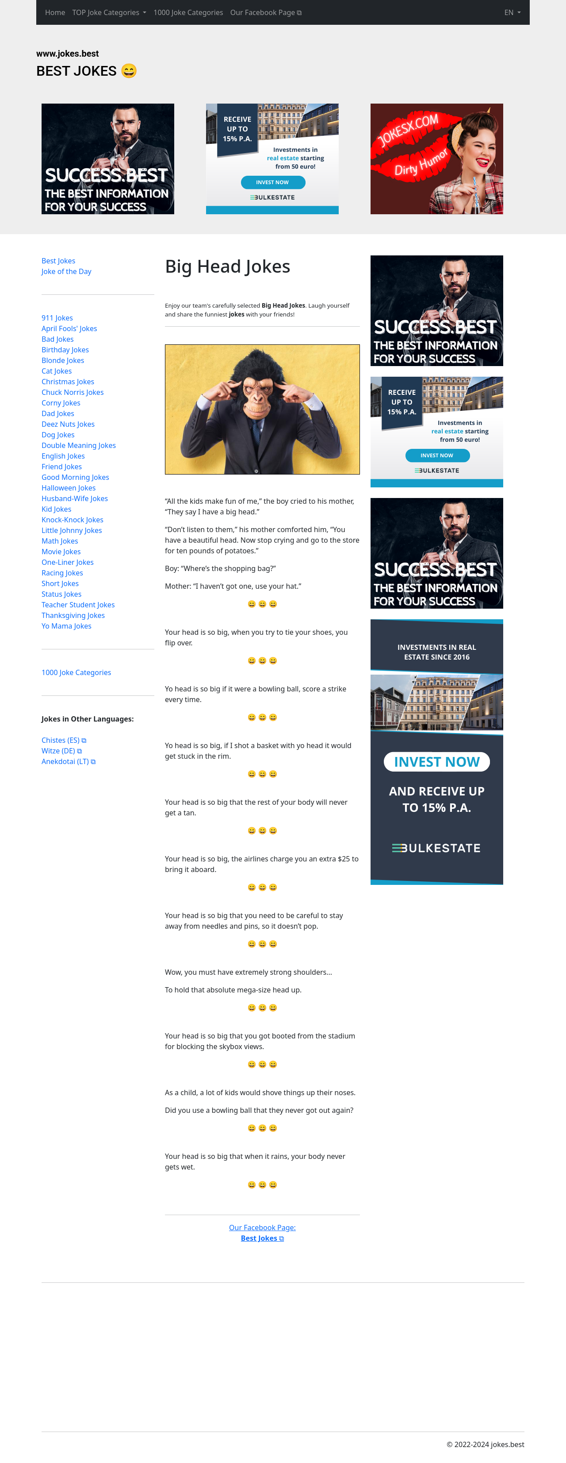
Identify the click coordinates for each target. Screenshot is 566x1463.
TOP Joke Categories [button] (107, 12)
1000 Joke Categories (188, 12)
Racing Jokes (62, 575)
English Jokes (63, 458)
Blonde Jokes (63, 363)
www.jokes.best (67, 53)
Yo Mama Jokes (67, 628)
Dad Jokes (58, 416)
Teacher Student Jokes (78, 607)
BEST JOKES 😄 (87, 70)
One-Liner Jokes (68, 565)
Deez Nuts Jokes (68, 427)
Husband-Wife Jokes (75, 501)
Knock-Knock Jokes (72, 522)
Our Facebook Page (262, 12)
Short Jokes (60, 586)
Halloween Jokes (69, 490)
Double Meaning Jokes (79, 448)
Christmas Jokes (68, 384)
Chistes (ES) (61, 743)
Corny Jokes (61, 405)
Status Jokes (61, 597)
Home (55, 12)
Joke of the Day (67, 274)
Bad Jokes (58, 342)
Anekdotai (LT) (65, 764)
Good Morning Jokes (75, 480)
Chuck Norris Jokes (73, 395)
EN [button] (510, 12)
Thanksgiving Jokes (73, 618)
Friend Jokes (62, 469)
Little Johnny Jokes (72, 533)
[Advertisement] (108, 159)
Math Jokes (60, 543)
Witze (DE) (58, 753)
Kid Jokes (56, 512)
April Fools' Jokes (69, 331)
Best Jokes (58, 263)
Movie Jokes (61, 554)
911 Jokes (57, 320)
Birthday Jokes (65, 352)
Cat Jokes (57, 373)
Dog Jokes (58, 437)
